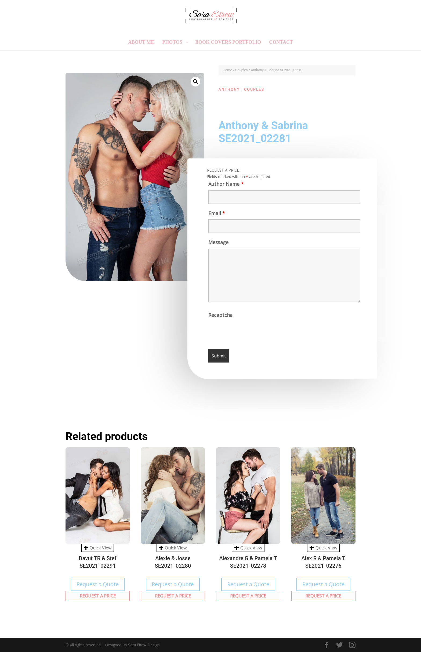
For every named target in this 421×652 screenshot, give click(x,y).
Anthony (229, 89)
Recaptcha (221, 316)
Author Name (225, 185)
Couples (241, 70)
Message (218, 243)
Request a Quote (98, 584)
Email (216, 214)
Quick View (97, 548)
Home (227, 70)
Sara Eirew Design (143, 644)
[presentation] (250, 332)
